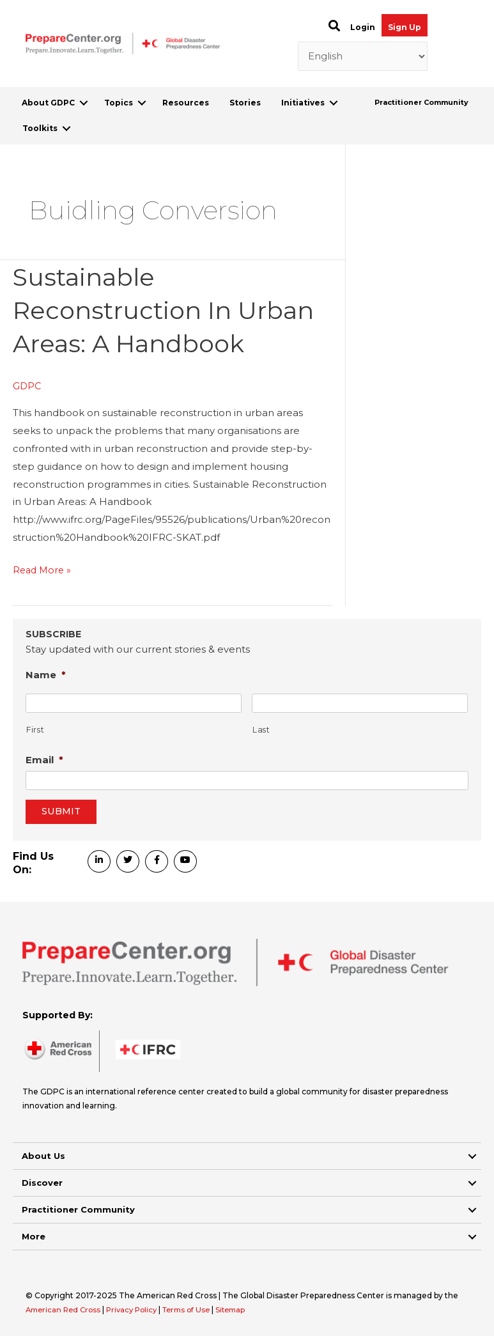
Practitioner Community (421, 102)
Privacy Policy (139, 1309)
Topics (118, 102)
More (33, 1236)
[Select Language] (363, 56)
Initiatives (303, 102)
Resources (185, 102)
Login (362, 27)
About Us (43, 1156)
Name (46, 675)
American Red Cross (66, 1309)
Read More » (43, 570)
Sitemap (245, 1309)
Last (261, 729)
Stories (245, 102)
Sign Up (404, 27)
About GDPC (48, 102)
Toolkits (40, 128)
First (35, 729)
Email (44, 760)
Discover (42, 1182)
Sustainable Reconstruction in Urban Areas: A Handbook (170, 310)
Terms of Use (197, 1309)
